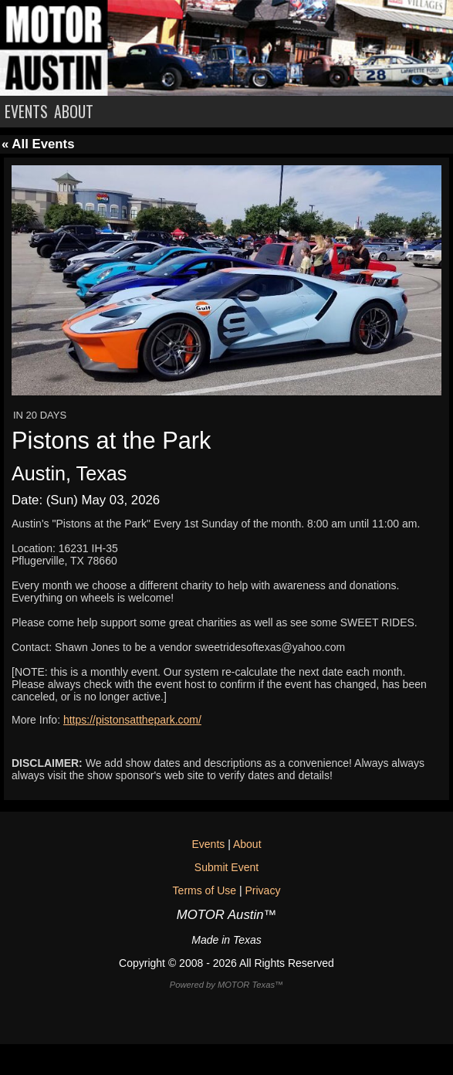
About (247, 844)
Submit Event (226, 867)
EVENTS (26, 111)
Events (208, 844)
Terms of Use (204, 890)
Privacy (262, 890)
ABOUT (73, 111)
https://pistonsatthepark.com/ (132, 720)
